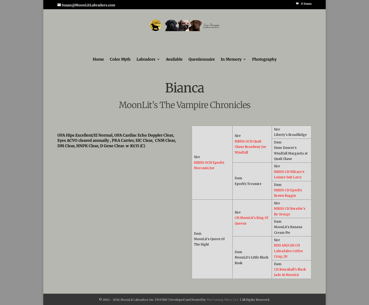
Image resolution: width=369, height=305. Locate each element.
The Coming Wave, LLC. (222, 299)
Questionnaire (202, 60)
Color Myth (120, 60)
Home (98, 60)
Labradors (145, 60)
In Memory (231, 60)
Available (174, 60)
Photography (264, 60)
